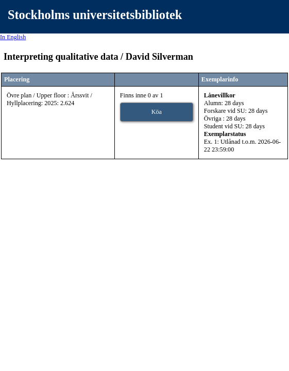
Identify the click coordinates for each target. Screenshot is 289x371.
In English (13, 37)
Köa (156, 111)
